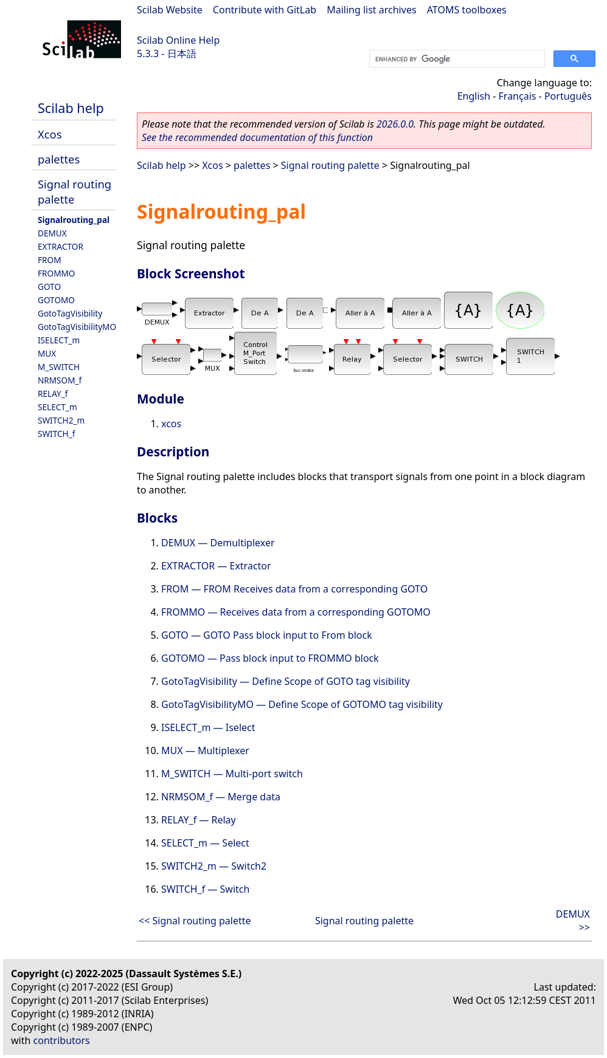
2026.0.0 (395, 124)
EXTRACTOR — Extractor (216, 565)
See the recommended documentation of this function (257, 137)
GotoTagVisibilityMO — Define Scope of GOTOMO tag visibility (302, 704)
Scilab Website (170, 9)
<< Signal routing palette (195, 920)
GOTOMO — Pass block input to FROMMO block (270, 658)
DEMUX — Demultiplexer (218, 542)
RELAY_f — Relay (198, 819)
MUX (47, 353)
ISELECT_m (59, 340)
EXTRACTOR (60, 246)
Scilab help (71, 108)
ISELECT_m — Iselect (208, 727)
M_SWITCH (59, 367)
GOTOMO (56, 300)
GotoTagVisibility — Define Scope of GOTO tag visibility (285, 681)
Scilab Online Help (178, 40)
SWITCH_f (56, 433)
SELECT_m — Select (205, 843)
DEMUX (52, 233)
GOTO (49, 286)
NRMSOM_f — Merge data (220, 796)
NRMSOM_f (60, 380)
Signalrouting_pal (73, 219)
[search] (455, 58)
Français (517, 96)
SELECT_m (57, 407)
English (473, 96)
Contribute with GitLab (264, 9)
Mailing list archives (371, 9)
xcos (171, 423)
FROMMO (56, 273)
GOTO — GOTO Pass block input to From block (266, 635)
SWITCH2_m (61, 420)
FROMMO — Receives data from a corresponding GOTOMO (296, 612)
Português (568, 96)
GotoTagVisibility (70, 313)
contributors (61, 1040)
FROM (49, 260)
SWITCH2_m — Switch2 (213, 866)
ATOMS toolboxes (467, 9)
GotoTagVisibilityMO (77, 326)
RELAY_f (53, 393)
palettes (59, 159)
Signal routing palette (330, 165)
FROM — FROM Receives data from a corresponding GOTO (294, 589)
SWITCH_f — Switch (205, 889)
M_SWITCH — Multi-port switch (232, 773)
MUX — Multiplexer (205, 750)
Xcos (50, 134)
